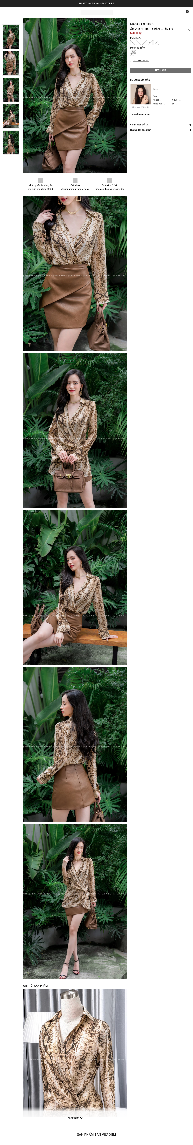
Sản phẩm (24, 12)
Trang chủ (9, 12)
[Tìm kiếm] (178, 12)
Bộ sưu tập (40, 12)
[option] (11, 36)
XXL (156, 42)
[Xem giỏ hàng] (185, 12)
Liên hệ (53, 12)
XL (150, 42)
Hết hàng (160, 70)
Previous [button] (11, 21)
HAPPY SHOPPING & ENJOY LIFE (96, 3)
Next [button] (11, 158)
